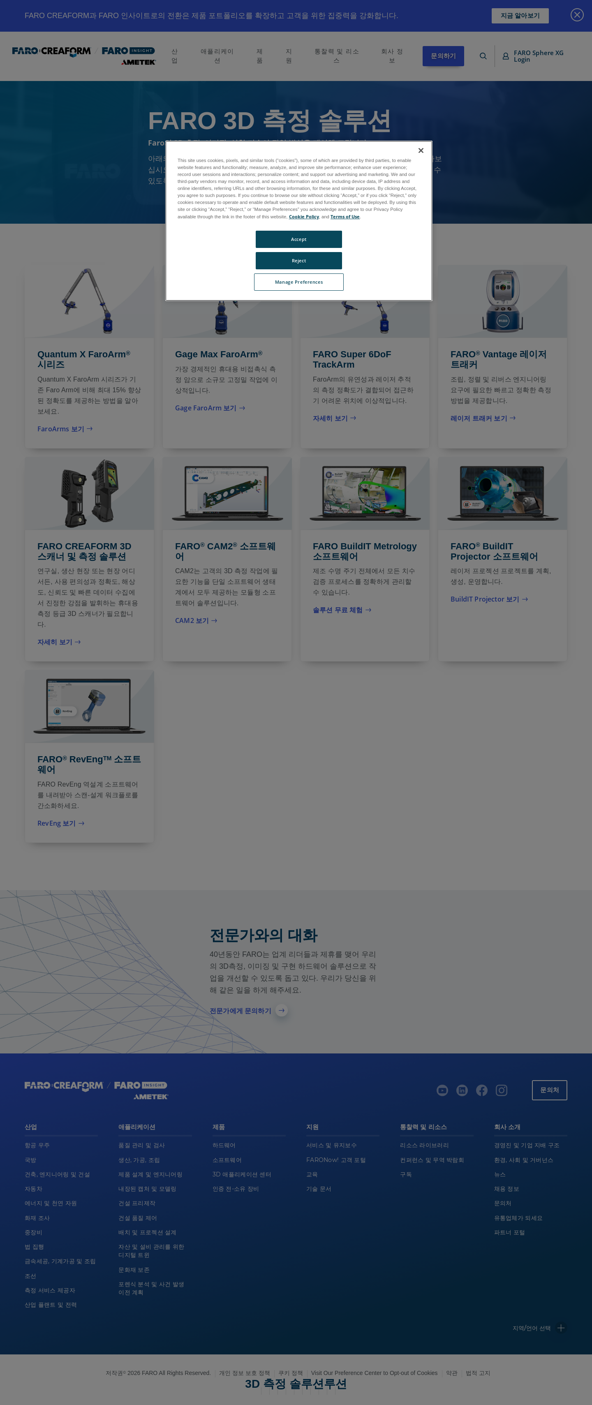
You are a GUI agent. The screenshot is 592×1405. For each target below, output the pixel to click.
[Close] (421, 150)
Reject (299, 260)
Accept (298, 239)
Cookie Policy (304, 216)
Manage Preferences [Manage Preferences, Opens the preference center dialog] (299, 282)
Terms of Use (345, 216)
